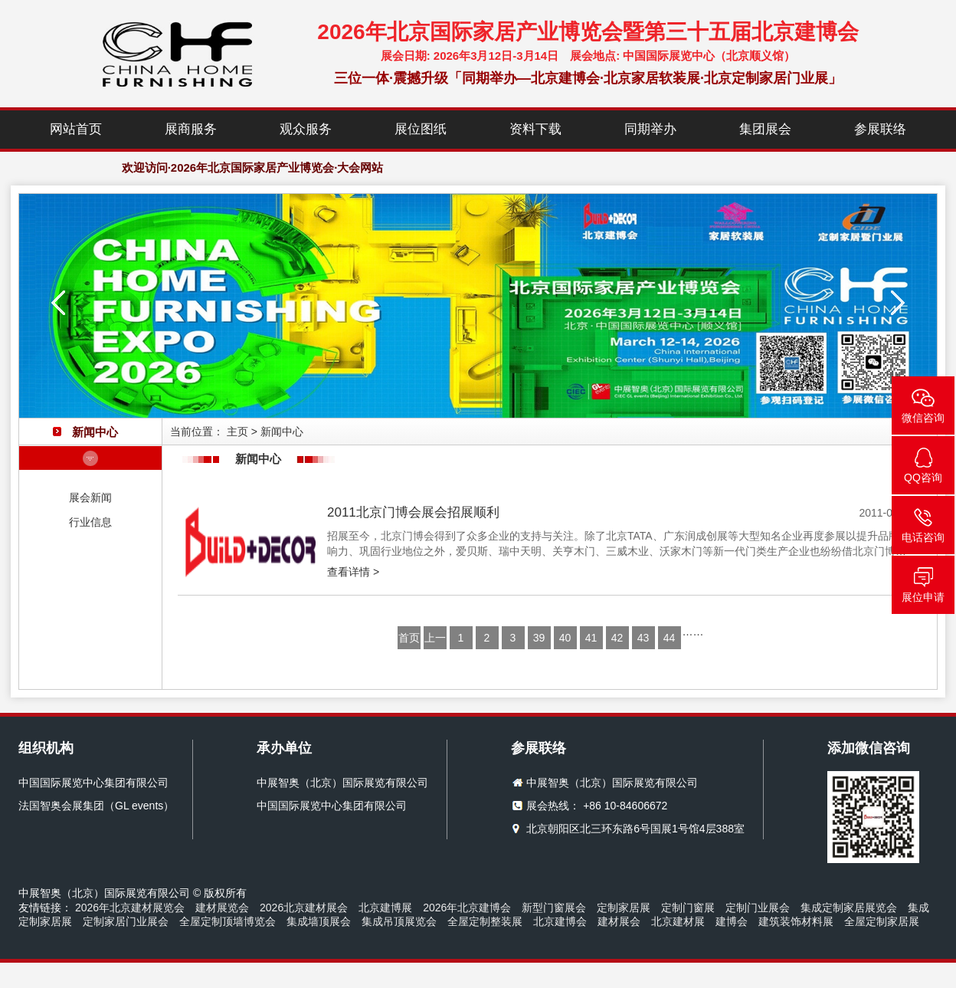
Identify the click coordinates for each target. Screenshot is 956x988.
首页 (409, 638)
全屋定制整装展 (484, 921)
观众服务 (306, 129)
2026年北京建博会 (467, 907)
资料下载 (535, 129)
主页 (237, 431)
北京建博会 (560, 921)
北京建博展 (385, 907)
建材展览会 (222, 907)
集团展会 (765, 129)
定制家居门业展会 (126, 921)
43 (643, 638)
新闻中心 (281, 431)
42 (617, 638)
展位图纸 (421, 129)
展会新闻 (90, 497)
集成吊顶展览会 (399, 921)
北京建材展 (678, 921)
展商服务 (191, 129)
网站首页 (76, 129)
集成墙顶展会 (318, 921)
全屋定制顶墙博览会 (227, 921)
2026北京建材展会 (304, 907)
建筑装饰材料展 (795, 921)
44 (669, 638)
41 (591, 638)
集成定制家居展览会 (848, 907)
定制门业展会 (757, 907)
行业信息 (90, 522)
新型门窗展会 (554, 907)
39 (539, 638)
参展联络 (880, 129)
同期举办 (650, 129)
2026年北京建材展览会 (130, 907)
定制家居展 (623, 907)
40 (565, 638)
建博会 (731, 921)
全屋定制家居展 (881, 921)
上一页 (435, 640)
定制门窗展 (688, 907)
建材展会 (619, 921)
